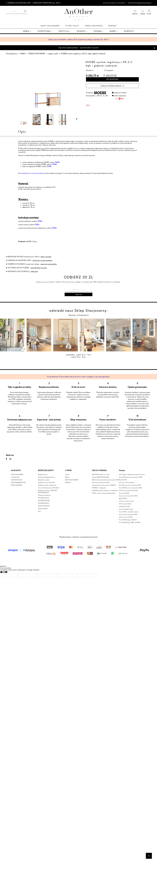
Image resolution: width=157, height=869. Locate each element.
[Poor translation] (5, 572)
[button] (76, 119)
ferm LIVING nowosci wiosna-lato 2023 (130, 488)
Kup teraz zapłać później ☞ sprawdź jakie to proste (78, 48)
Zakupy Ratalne (43, 508)
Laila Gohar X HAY (124, 506)
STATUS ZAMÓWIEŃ (17, 474)
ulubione (135, 14)
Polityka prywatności (44, 495)
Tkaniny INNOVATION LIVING (100, 477)
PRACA (67, 477)
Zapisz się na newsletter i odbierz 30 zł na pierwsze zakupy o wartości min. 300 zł (78, 39)
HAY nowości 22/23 (125, 504)
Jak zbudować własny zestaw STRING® (104, 485)
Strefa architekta (94, 26)
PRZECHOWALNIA (16, 485)
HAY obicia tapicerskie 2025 (100, 482)
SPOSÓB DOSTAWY (44, 500)
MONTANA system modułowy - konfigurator (105, 490)
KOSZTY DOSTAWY (44, 506)
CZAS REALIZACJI (43, 498)
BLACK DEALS (123, 498)
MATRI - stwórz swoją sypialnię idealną (103, 493)
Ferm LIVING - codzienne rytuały (128, 512)
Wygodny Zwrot (43, 474)
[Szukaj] (25, 11)
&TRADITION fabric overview (101, 474)
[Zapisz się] (78, 294)
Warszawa (72, 315)
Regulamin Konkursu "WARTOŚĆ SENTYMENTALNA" (47, 491)
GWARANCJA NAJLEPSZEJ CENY (19, 3)
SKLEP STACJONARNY (71, 480)
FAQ (39, 511)
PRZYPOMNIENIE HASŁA (18, 482)
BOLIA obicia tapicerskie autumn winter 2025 (105, 480)
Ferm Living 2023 (124, 493)
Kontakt (112, 26)
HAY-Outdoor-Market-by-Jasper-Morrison (132, 474)
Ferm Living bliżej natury (126, 509)
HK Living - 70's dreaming (126, 482)
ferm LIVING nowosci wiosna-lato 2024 (130, 477)
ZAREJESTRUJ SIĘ (16, 480)
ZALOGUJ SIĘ (15, 477)
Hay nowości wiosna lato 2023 (128, 496)
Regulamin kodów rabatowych (47, 485)
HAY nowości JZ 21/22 (126, 517)
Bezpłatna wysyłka (43, 480)
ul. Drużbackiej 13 (82, 315)
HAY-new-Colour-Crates (126, 501)
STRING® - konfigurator (99, 488)
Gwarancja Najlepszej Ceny (46, 477)
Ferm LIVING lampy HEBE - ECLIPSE (129, 522)
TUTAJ (57, 162)
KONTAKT (68, 482)
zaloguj (142, 14)
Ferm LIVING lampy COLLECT (128, 520)
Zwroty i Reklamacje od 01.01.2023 (48, 488)
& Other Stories (72, 26)
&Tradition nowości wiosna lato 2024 (130, 485)
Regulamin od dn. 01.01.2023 (46, 482)
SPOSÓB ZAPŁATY (43, 503)
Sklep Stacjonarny (50, 26)
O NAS (67, 474)
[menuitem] (27, 31)
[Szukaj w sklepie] (15, 11)
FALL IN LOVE (123, 480)
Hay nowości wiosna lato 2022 (128, 514)
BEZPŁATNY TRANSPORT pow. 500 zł (47, 3)
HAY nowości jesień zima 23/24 (128, 490)
